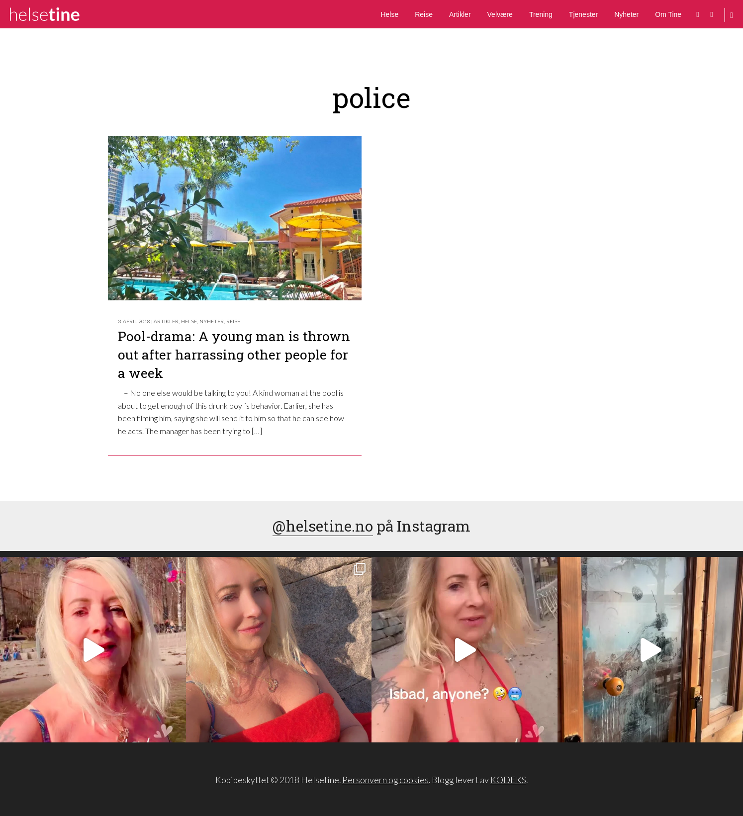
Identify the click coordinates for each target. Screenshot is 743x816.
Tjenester (583, 14)
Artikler (460, 14)
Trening (541, 14)
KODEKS (508, 780)
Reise (424, 14)
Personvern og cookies (385, 780)
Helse (389, 14)
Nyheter (626, 14)
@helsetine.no (323, 526)
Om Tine (668, 14)
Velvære (500, 14)
